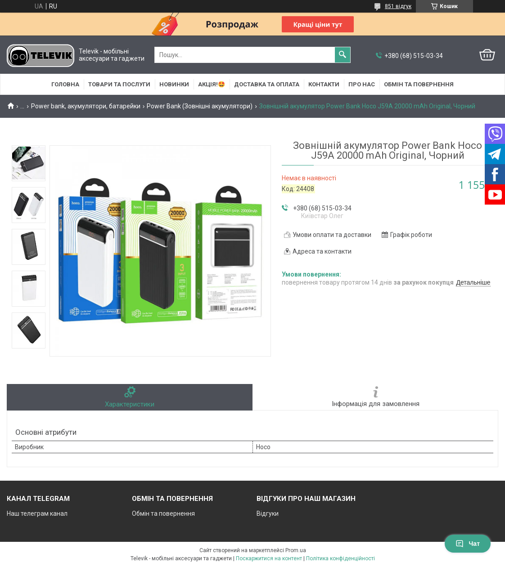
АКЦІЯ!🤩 (211, 84)
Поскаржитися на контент (269, 558)
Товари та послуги (119, 84)
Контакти (323, 84)
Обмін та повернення (419, 84)
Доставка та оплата (266, 84)
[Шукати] (342, 55)
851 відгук (398, 6)
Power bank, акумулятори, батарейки (85, 106)
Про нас (361, 84)
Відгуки (268, 513)
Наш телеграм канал (37, 513)
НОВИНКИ (174, 84)
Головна (65, 84)
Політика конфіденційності (340, 558)
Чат (467, 544)
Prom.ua (295, 550)
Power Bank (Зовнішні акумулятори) (199, 106)
